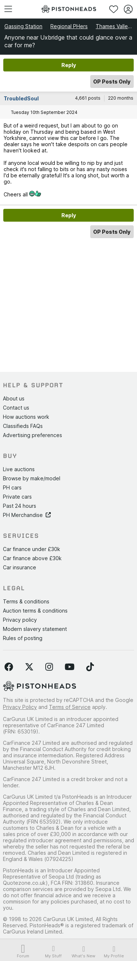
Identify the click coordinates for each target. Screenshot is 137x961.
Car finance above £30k (32, 558)
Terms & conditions (26, 601)
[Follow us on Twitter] (29, 667)
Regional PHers (69, 26)
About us (13, 398)
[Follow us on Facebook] (9, 667)
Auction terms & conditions (35, 610)
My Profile (113, 951)
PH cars (12, 487)
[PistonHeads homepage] (68, 9)
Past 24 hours (19, 506)
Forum (23, 951)
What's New (83, 951)
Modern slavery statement (35, 629)
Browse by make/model (31, 478)
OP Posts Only (111, 81)
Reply (68, 65)
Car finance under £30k (31, 549)
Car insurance (19, 567)
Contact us (16, 407)
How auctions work (26, 417)
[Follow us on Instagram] (49, 667)
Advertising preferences (32, 435)
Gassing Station (23, 26)
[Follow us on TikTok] (90, 667)
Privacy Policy (20, 707)
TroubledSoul (21, 98)
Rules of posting (22, 638)
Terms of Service (70, 707)
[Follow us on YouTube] (69, 667)
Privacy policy (20, 620)
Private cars (17, 497)
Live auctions (19, 469)
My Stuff (53, 951)
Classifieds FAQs (23, 426)
